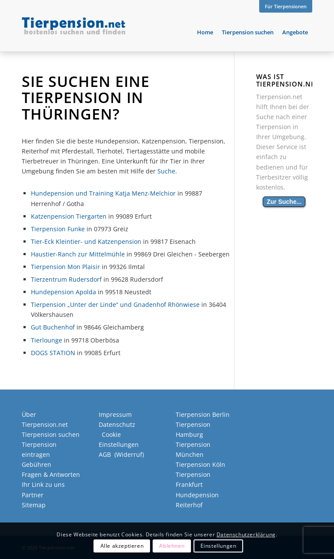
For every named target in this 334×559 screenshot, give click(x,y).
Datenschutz (117, 424)
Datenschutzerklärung (246, 534)
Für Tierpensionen (286, 6)
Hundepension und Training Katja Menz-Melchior (103, 193)
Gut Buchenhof (53, 327)
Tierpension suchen (51, 434)
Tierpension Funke (58, 229)
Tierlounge (46, 340)
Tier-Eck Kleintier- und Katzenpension (86, 241)
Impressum (115, 414)
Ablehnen (171, 545)
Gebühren (36, 464)
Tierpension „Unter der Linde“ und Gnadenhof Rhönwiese (115, 304)
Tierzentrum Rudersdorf (66, 279)
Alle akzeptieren (122, 545)
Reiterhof (189, 505)
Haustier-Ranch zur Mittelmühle (78, 254)
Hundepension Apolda (63, 292)
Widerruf (129, 454)
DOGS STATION (53, 353)
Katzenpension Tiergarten (69, 216)
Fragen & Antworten (51, 474)
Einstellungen (218, 545)
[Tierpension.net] (73, 32)
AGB (105, 454)
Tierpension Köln (200, 464)
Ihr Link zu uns (43, 484)
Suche (166, 171)
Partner (32, 495)
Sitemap (34, 505)
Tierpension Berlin (203, 414)
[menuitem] (283, 6)
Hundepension (197, 495)
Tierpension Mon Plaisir (65, 267)
